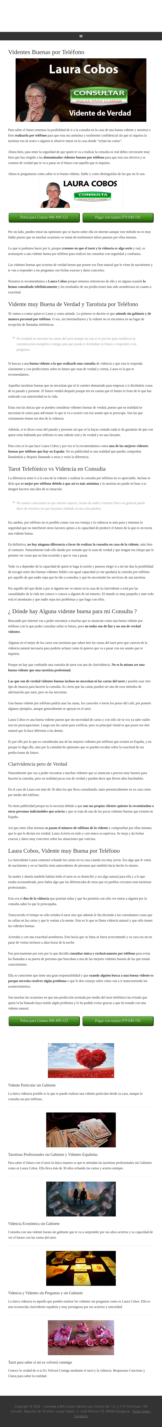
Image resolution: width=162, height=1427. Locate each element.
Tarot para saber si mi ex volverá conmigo (40, 1362)
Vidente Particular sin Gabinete (31, 1085)
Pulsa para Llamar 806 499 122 (44, 217)
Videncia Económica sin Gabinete (33, 1224)
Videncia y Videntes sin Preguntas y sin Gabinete (45, 1293)
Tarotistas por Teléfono (81, 16)
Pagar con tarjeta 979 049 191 (117, 217)
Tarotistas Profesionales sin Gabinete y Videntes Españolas (52, 1154)
